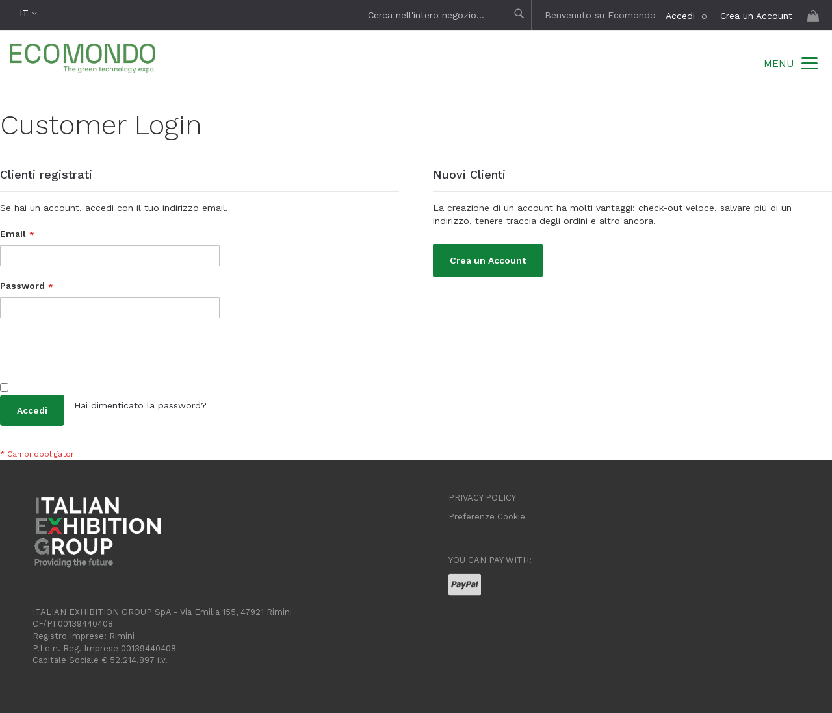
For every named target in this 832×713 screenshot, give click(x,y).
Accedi (680, 15)
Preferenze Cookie (486, 516)
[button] (28, 13)
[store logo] (82, 60)
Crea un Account (756, 15)
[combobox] (443, 15)
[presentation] (99, 356)
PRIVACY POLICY (482, 498)
